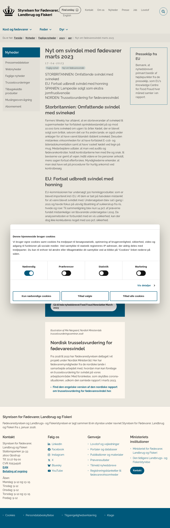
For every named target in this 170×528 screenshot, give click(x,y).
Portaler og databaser (103, 449)
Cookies (10, 515)
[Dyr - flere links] (66, 28)
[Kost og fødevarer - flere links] (30, 28)
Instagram (58, 454)
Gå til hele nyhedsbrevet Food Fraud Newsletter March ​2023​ (83, 306)
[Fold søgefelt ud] (163, 11)
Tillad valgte (85, 296)
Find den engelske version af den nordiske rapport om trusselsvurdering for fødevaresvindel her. (85, 389)
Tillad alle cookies (133, 296)
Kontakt (137, 470)
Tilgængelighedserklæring (80, 515)
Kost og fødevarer (15, 29)
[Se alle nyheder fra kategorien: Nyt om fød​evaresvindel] (73, 68)
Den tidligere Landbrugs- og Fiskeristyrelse (150, 460)
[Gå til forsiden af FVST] (29, 11)
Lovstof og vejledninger (104, 444)
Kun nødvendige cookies (36, 296)
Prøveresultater (99, 460)
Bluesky (57, 465)
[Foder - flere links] (49, 28)
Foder (44, 29)
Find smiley (68, 10)
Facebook (58, 449)
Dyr (61, 29)
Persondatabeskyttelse (40, 515)
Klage (110, 515)
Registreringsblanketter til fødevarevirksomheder (105, 472)
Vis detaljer (144, 285)
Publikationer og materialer (106, 454)
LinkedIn (57, 444)
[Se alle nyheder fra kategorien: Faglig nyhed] (52, 68)
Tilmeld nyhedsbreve (103, 465)
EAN (5, 467)
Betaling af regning (15, 471)
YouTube (57, 470)
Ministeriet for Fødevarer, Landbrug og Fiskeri (148, 450)
